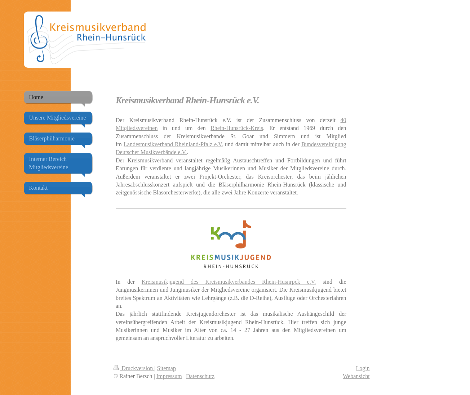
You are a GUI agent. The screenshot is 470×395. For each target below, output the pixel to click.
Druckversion (134, 368)
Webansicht (356, 376)
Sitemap (166, 368)
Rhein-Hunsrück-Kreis (236, 128)
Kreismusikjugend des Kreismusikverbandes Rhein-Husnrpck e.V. (229, 282)
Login (362, 368)
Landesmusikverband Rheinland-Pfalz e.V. (173, 144)
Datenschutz (200, 376)
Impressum (169, 376)
